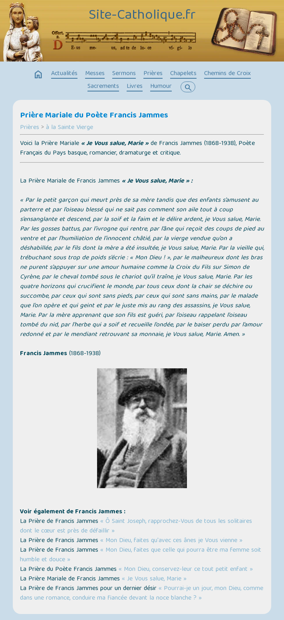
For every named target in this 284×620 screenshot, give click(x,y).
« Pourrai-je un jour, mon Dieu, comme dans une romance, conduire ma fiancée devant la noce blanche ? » (141, 593)
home (38, 75)
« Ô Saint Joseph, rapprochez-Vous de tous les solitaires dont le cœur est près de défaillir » (136, 526)
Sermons (124, 73)
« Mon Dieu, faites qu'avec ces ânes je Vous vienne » (171, 540)
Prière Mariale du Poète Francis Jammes (94, 116)
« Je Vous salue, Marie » (154, 579)
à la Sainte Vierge (69, 127)
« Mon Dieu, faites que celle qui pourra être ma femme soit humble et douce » (140, 555)
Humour (161, 86)
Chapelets (183, 73)
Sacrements (103, 86)
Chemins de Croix (227, 73)
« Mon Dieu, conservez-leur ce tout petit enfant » (186, 569)
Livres (135, 86)
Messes (95, 73)
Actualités (64, 73)
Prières (153, 73)
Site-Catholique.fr (142, 16)
